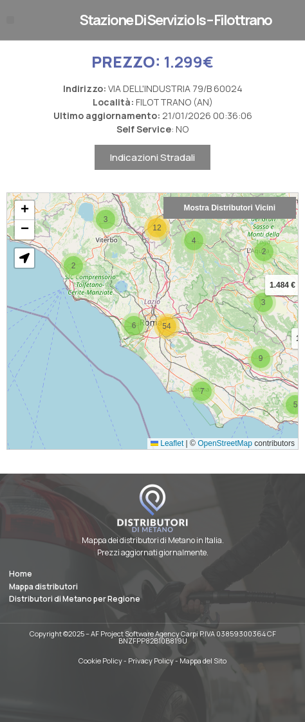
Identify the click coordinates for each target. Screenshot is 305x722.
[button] (10, 20)
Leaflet (167, 453)
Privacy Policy (151, 660)
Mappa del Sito (203, 660)
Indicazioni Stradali (152, 168)
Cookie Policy (100, 660)
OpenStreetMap (225, 453)
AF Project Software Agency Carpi (144, 633)
